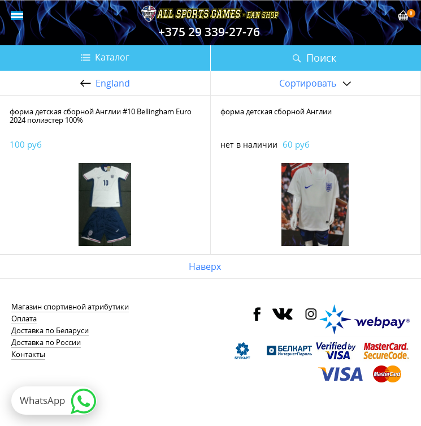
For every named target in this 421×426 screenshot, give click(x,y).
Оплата (24, 318)
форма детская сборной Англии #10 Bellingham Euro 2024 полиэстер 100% (101, 115)
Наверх (205, 266)
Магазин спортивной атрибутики (70, 307)
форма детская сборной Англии (276, 111)
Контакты (28, 354)
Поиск (321, 57)
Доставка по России (46, 342)
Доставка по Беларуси (50, 330)
